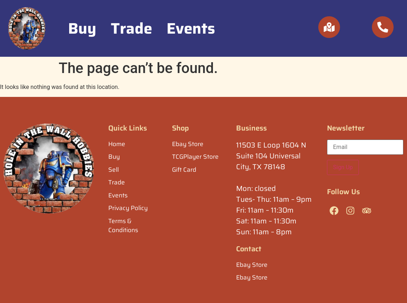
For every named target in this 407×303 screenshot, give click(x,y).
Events (191, 28)
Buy (82, 28)
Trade (131, 28)
